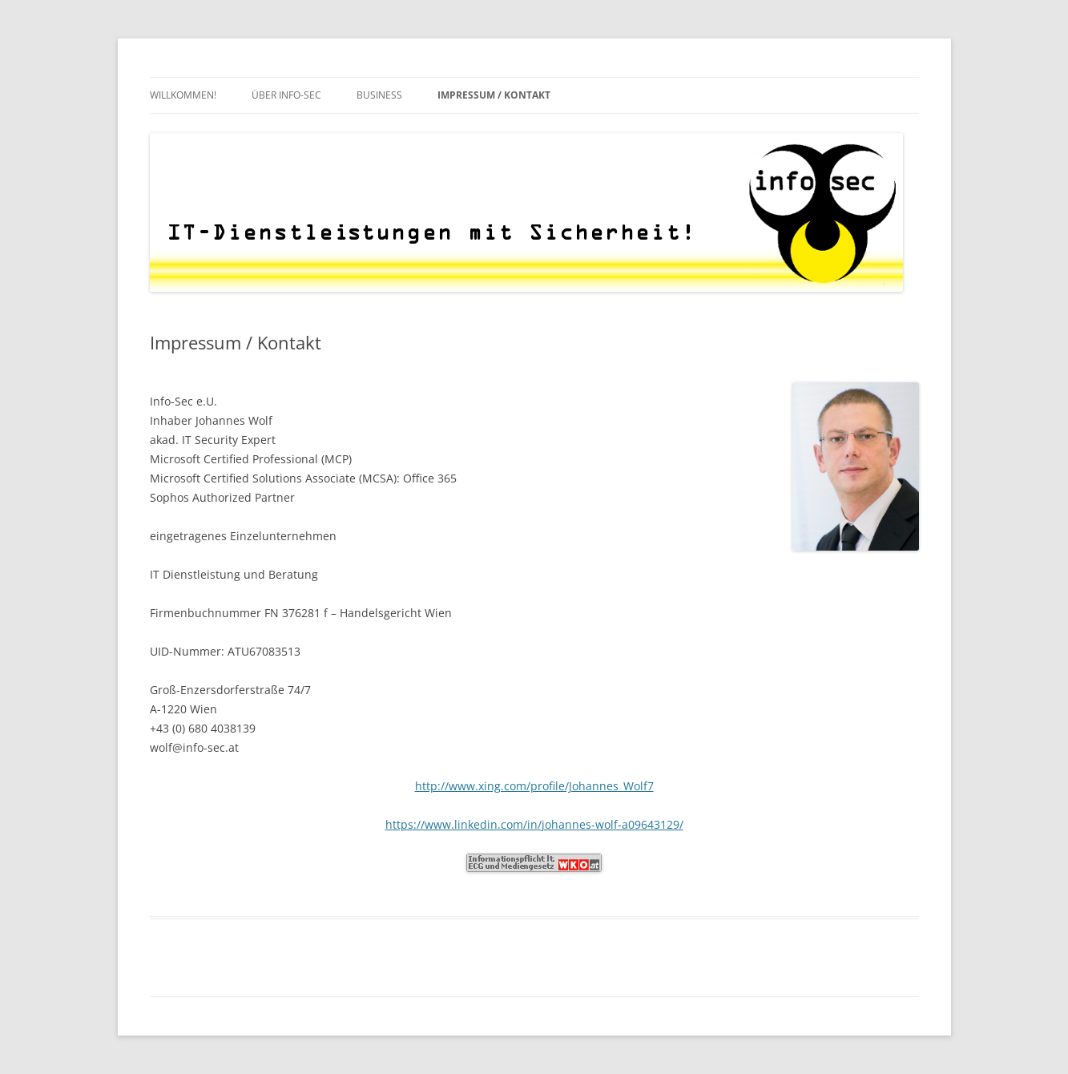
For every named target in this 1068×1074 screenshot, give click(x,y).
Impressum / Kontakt (493, 95)
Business (379, 95)
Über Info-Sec (286, 95)
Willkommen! (183, 95)
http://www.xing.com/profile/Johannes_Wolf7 (534, 785)
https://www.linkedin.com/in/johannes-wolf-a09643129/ (534, 824)
